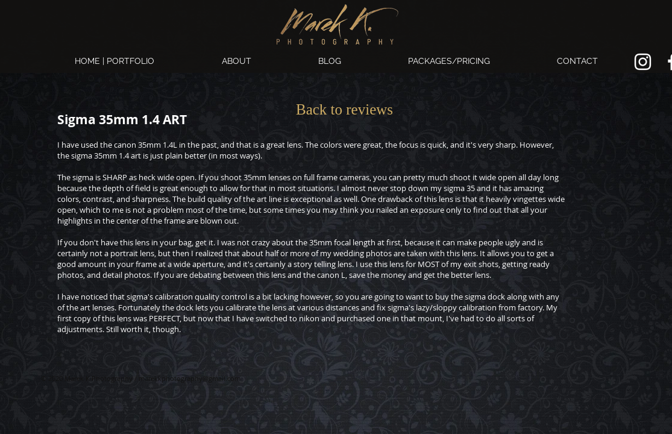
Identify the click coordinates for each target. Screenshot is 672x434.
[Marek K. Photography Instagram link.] (643, 62)
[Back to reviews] (345, 109)
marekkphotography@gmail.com (189, 378)
